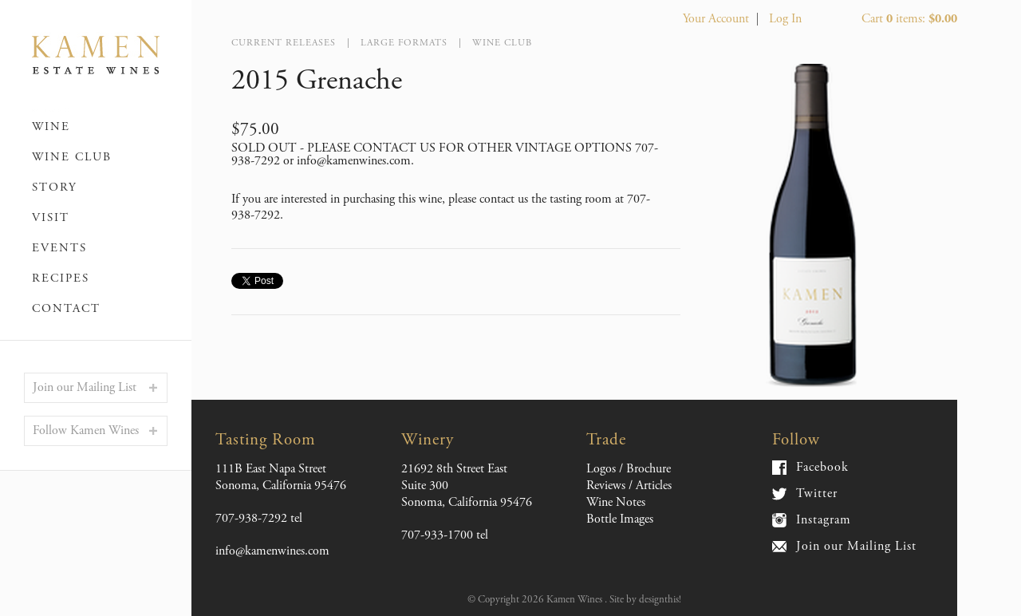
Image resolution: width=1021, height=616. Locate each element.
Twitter (817, 494)
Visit (50, 217)
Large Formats (404, 43)
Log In (785, 18)
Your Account (716, 18)
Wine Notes (615, 502)
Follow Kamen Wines (86, 430)
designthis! (660, 599)
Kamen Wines (95, 56)
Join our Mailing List (84, 387)
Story (54, 187)
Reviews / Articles (629, 485)
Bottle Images (619, 519)
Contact (66, 308)
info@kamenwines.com (272, 551)
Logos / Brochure (628, 468)
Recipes (60, 278)
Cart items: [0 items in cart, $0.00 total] (909, 18)
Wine (51, 126)
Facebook (822, 467)
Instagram (823, 520)
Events (59, 247)
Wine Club (72, 156)
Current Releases (283, 43)
